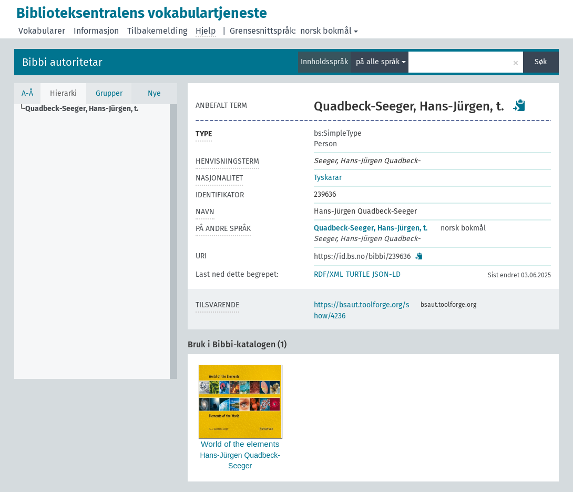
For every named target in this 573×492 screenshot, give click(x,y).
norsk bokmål (329, 31)
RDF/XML (328, 274)
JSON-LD (386, 274)
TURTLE (358, 274)
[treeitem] (86, 109)
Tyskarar (328, 177)
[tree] (95, 241)
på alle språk (381, 61)
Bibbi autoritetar (62, 62)
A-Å (27, 93)
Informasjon (96, 31)
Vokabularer (41, 31)
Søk (541, 61)
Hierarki (63, 93)
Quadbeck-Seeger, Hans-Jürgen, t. (370, 228)
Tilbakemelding (157, 31)
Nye (154, 93)
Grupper (109, 93)
